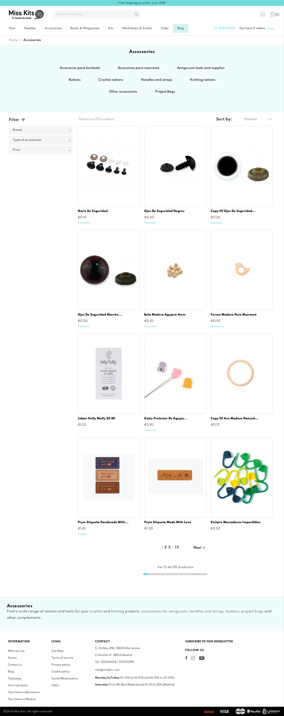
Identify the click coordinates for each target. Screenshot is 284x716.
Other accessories (123, 91)
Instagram (193, 658)
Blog (11, 671)
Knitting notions (202, 80)
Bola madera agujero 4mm (165, 314)
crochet (96, 611)
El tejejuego (225, 28)
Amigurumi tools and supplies (201, 68)
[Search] (96, 14)
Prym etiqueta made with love (167, 522)
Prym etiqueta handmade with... (103, 522)
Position (258, 119)
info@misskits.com (107, 670)
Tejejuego (14, 678)
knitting (117, 611)
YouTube (202, 658)
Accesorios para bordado (80, 68)
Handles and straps (156, 80)
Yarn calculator (18, 685)
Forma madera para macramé (234, 314)
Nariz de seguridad (93, 211)
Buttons (75, 80)
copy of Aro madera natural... (235, 418)
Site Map (57, 651)
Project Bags (165, 91)
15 (177, 547)
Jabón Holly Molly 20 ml (96, 418)
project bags (252, 611)
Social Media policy (64, 678)
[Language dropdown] (250, 14)
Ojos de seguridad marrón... (100, 314)
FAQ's (55, 685)
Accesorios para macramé (138, 68)
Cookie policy (60, 671)
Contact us (15, 664)
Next (199, 547)
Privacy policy (60, 664)
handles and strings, (207, 611)
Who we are (16, 651)
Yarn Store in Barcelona (23, 692)
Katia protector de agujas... (165, 418)
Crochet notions (110, 80)
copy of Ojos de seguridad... (233, 211)
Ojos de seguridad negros (164, 211)
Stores (12, 658)
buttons (232, 611)
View (270, 28)
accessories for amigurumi (164, 611)
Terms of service (62, 658)
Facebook (186, 658)
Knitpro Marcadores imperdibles (236, 522)
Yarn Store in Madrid (22, 699)
